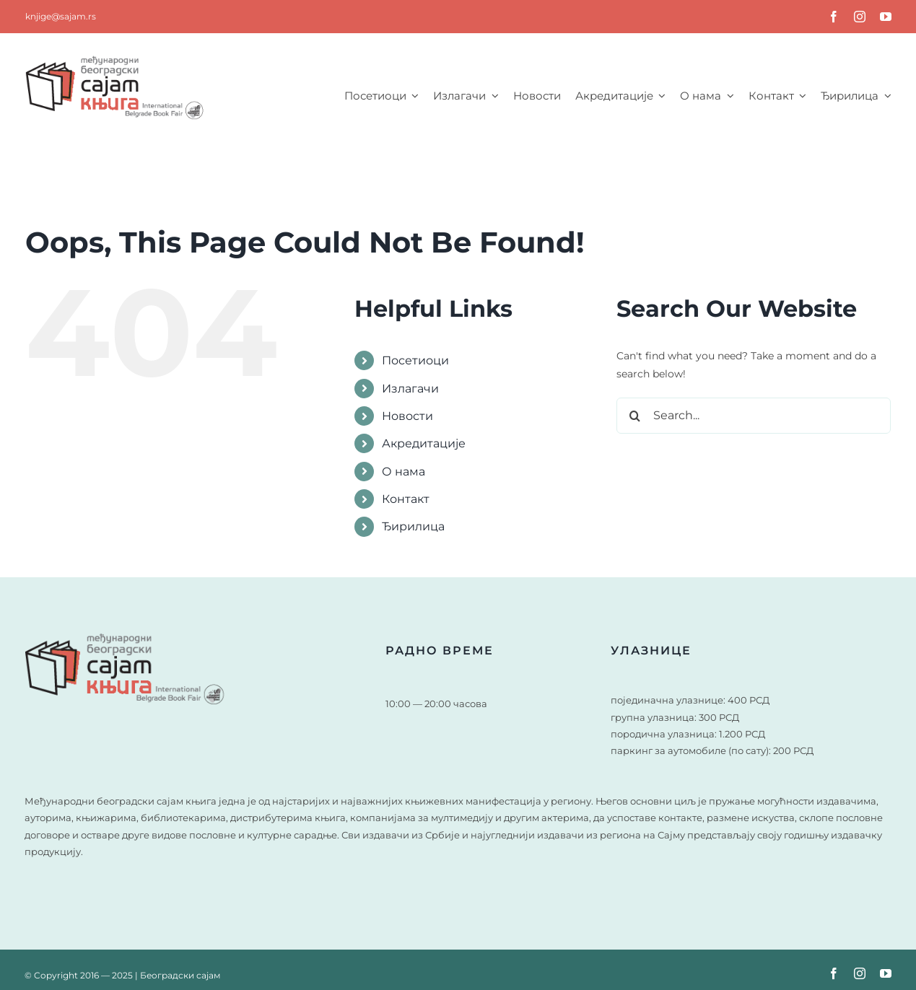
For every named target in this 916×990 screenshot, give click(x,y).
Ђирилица (413, 526)
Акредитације (424, 443)
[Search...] (753, 416)
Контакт (405, 499)
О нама (403, 471)
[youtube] (885, 16)
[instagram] (859, 16)
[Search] (634, 416)
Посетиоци (415, 360)
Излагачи (410, 388)
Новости (407, 416)
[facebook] (833, 16)
